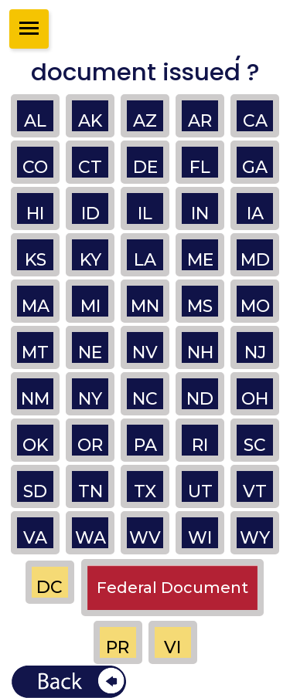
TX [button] (145, 491)
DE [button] (145, 167)
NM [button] (35, 398)
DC (49, 587)
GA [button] (255, 167)
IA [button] (255, 213)
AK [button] (90, 120)
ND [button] (199, 398)
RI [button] (200, 445)
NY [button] (90, 398)
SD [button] (35, 491)
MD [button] (255, 259)
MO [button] (255, 306)
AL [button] (35, 120)
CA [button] (255, 120)
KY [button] (90, 259)
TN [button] (90, 491)
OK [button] (35, 445)
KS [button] (35, 259)
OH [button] (254, 398)
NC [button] (145, 398)
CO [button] (35, 167)
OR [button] (90, 445)
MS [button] (200, 306)
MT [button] (35, 352)
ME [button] (200, 259)
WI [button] (200, 537)
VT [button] (255, 491)
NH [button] (200, 352)
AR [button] (200, 120)
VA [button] (35, 537)
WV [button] (145, 537)
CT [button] (90, 167)
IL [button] (145, 213)
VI (172, 647)
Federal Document (172, 587)
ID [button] (90, 213)
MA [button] (35, 306)
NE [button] (90, 352)
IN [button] (200, 213)
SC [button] (255, 445)
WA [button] (90, 537)
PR (117, 647)
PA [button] (145, 445)
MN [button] (145, 306)
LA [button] (145, 259)
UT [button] (200, 491)
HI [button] (35, 213)
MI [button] (90, 306)
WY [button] (255, 537)
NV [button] (145, 352)
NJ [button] (255, 352)
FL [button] (199, 167)
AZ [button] (145, 120)
